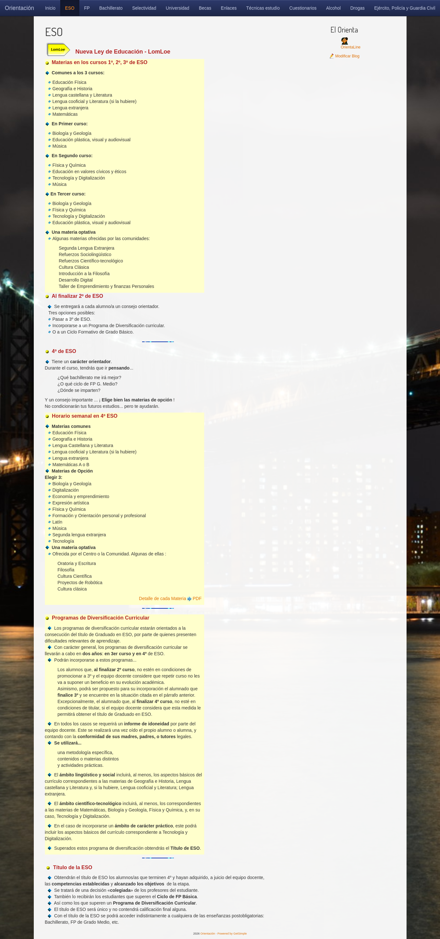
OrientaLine (350, 47)
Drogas (357, 8)
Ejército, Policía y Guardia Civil (404, 8)
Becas (205, 8)
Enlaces (229, 8)
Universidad (177, 8)
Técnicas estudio (263, 8)
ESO (70, 8)
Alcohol (333, 8)
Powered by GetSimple (232, 933)
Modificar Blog (344, 56)
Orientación (19, 8)
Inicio (50, 8)
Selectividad (144, 8)
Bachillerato (111, 8)
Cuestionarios (303, 8)
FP (87, 8)
